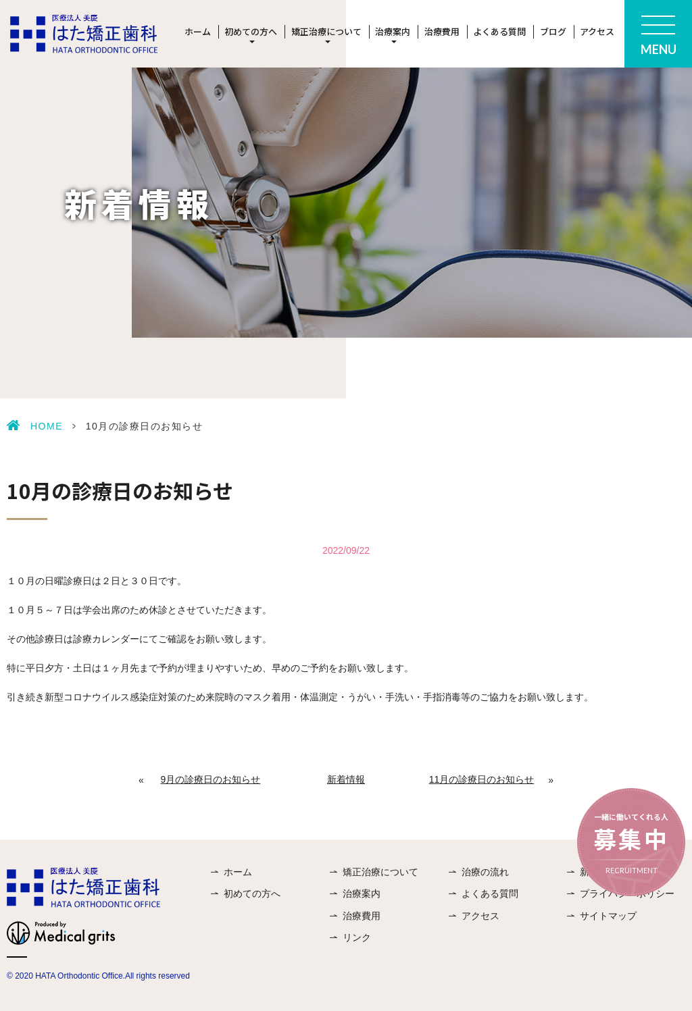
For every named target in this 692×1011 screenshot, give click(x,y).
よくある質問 (499, 31)
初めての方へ (252, 893)
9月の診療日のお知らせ (211, 779)
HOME (46, 426)
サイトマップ (608, 915)
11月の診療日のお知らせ (482, 779)
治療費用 (442, 31)
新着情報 (346, 779)
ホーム (197, 31)
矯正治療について (380, 871)
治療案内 (361, 893)
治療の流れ (485, 871)
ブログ (553, 31)
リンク (357, 937)
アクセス (597, 31)
